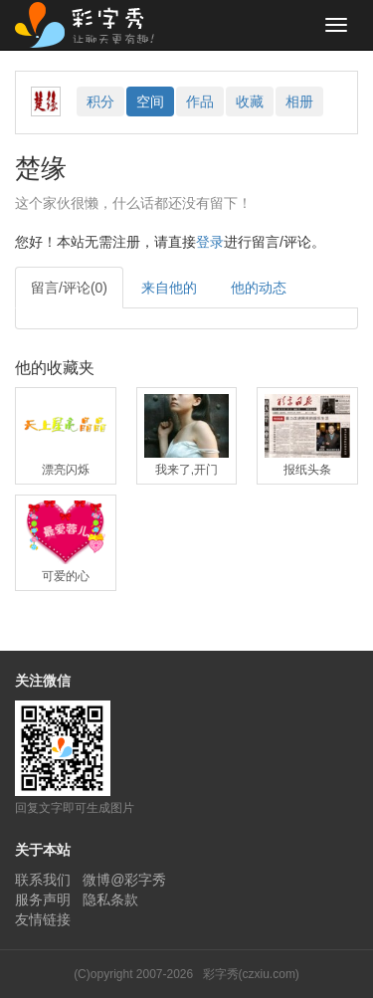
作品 (200, 101)
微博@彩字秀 (124, 880)
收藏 (250, 101)
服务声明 (43, 899)
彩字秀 (91, 25)
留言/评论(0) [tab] (69, 288)
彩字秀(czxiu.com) (251, 974)
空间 (150, 101)
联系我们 (43, 880)
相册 (299, 101)
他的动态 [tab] (258, 288)
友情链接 (43, 919)
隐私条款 (110, 899)
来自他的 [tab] (169, 288)
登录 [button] (210, 242)
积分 (100, 101)
